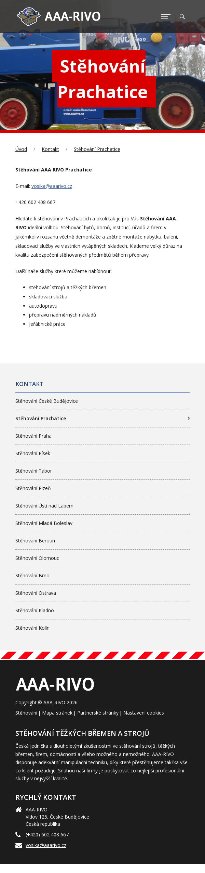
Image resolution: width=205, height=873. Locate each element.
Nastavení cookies (143, 712)
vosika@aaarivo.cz (51, 186)
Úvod (21, 149)
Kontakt (50, 149)
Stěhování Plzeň (33, 488)
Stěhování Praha (33, 436)
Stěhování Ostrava (35, 593)
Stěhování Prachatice (97, 149)
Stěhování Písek (32, 453)
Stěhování (26, 712)
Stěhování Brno (32, 575)
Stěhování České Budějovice (46, 401)
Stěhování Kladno (34, 610)
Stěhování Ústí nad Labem (44, 505)
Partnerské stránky (98, 712)
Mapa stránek (57, 712)
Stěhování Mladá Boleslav (43, 523)
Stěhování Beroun (35, 540)
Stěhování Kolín (32, 628)
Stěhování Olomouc (37, 558)
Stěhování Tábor (33, 470)
